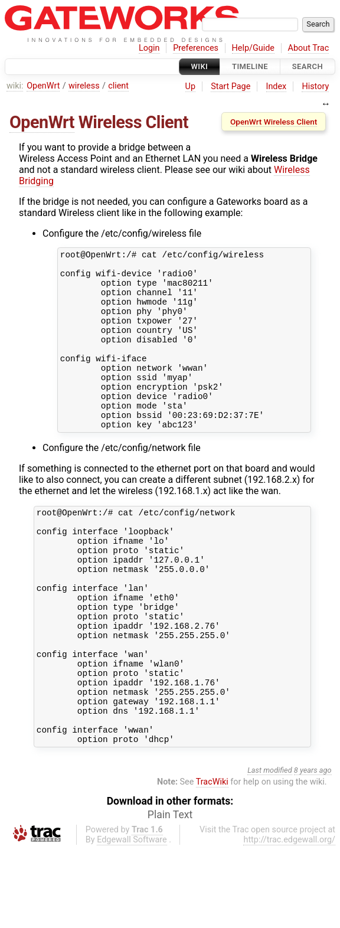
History (315, 86)
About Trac (308, 48)
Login (149, 48)
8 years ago (313, 848)
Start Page (230, 86)
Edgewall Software (132, 918)
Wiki (199, 66)
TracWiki (212, 860)
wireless (84, 86)
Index (276, 86)
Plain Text (170, 892)
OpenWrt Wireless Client (273, 121)
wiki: (15, 86)
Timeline (250, 66)
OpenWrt (43, 86)
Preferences (195, 48)
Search (307, 66)
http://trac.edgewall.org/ (289, 918)
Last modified (269, 848)
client (118, 86)
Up (190, 86)
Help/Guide (253, 48)
